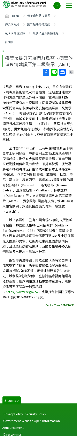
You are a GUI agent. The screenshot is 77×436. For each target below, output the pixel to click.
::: (3, 50)
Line (54, 72)
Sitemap (12, 400)
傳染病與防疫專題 (38, 16)
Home (16, 16)
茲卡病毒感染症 (15, 33)
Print (62, 72)
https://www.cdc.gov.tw (22, 292)
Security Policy (35, 414)
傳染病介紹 (12, 24)
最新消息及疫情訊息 (46, 33)
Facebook (45, 72)
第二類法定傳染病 (38, 24)
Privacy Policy (13, 414)
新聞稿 (9, 42)
